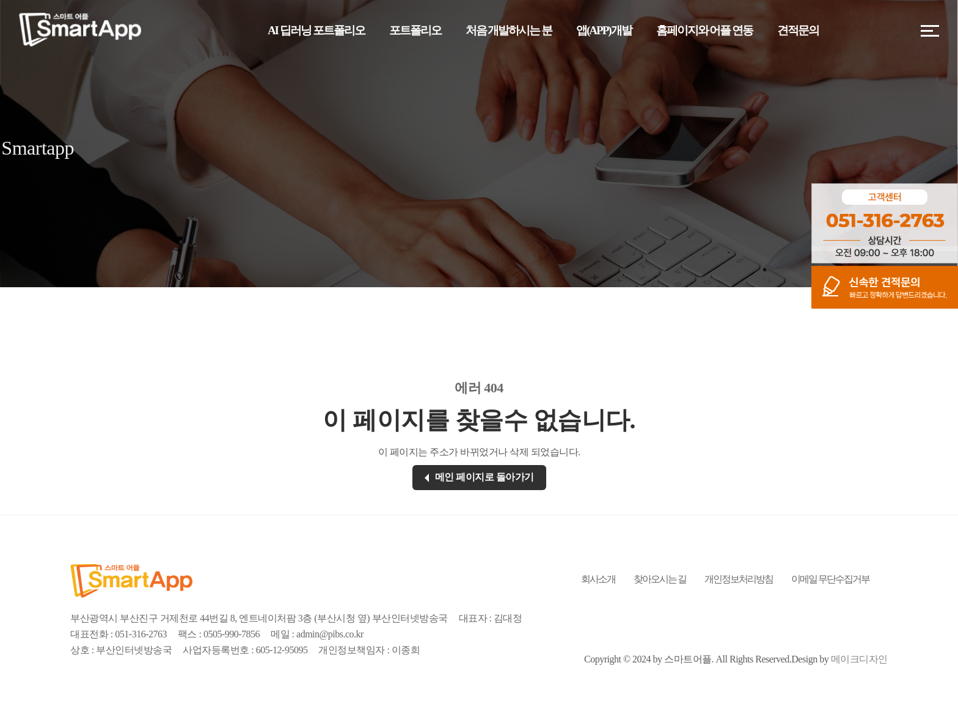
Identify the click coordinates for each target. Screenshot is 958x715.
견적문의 (798, 30)
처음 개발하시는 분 (509, 30)
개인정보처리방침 (738, 579)
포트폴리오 (415, 30)
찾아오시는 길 (660, 579)
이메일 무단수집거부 (830, 579)
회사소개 (598, 579)
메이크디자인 (859, 659)
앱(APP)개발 (604, 30)
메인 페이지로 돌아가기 (479, 477)
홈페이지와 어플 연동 (704, 30)
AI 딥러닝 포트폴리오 (316, 30)
